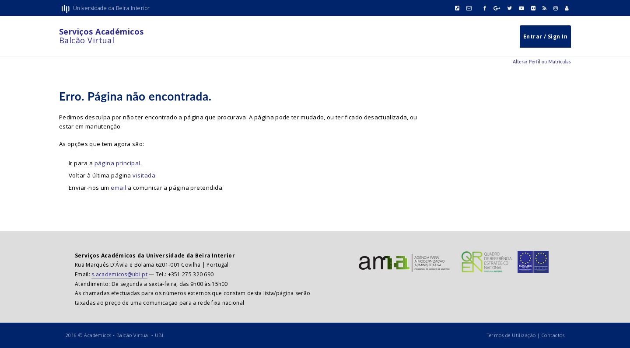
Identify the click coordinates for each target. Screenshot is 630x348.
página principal (117, 163)
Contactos (553, 335)
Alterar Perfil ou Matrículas (542, 61)
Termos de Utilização (511, 335)
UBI (159, 335)
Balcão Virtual (101, 35)
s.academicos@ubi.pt (119, 274)
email (118, 187)
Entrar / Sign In (545, 36)
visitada (144, 175)
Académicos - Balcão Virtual (117, 335)
